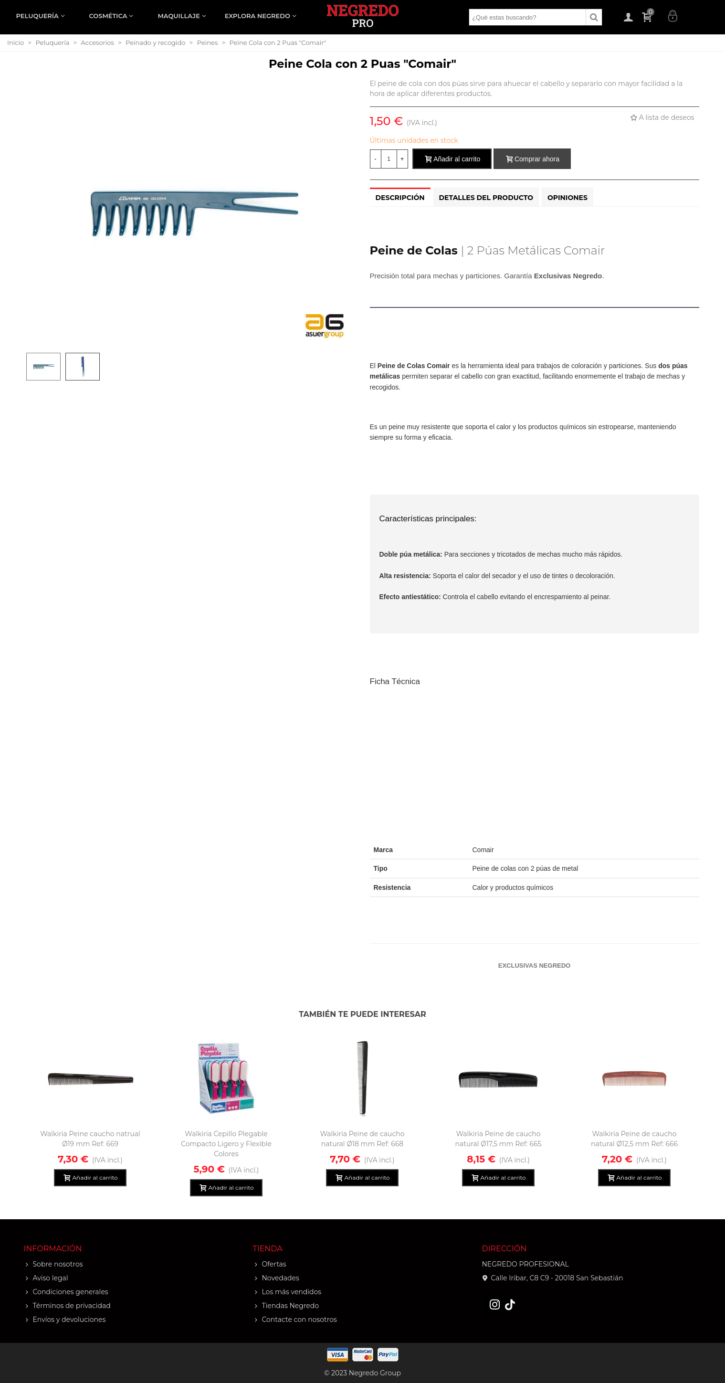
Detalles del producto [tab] (486, 197)
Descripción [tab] (400, 197)
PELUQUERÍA (37, 16)
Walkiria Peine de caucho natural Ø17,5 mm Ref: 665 (498, 1139)
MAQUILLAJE (179, 16)
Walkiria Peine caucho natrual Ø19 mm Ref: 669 (90, 1139)
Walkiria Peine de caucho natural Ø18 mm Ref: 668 (362, 1139)
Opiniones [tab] (567, 197)
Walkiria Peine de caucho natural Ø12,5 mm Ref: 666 (634, 1139)
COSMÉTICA (108, 16)
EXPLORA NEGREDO (257, 16)
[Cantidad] (389, 159)
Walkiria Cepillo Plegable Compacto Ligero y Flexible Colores (226, 1144)
